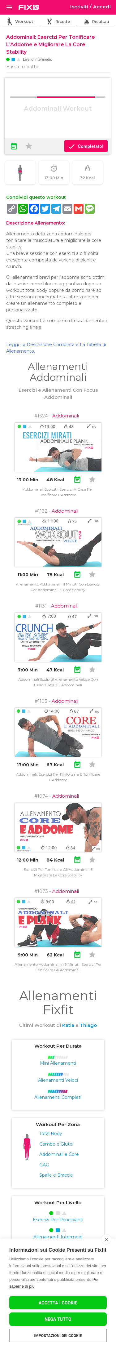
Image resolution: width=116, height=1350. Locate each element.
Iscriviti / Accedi (90, 7)
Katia (68, 1025)
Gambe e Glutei (56, 1144)
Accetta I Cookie (58, 1302)
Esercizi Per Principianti (58, 1220)
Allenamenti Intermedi (57, 1237)
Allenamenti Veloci (58, 1080)
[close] (106, 1239)
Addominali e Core (59, 1154)
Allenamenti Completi (57, 1097)
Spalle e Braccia (56, 1175)
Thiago (88, 1025)
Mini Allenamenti (58, 1063)
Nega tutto (58, 1319)
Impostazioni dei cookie (58, 1336)
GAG (44, 1165)
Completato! (85, 146)
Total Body (50, 1133)
